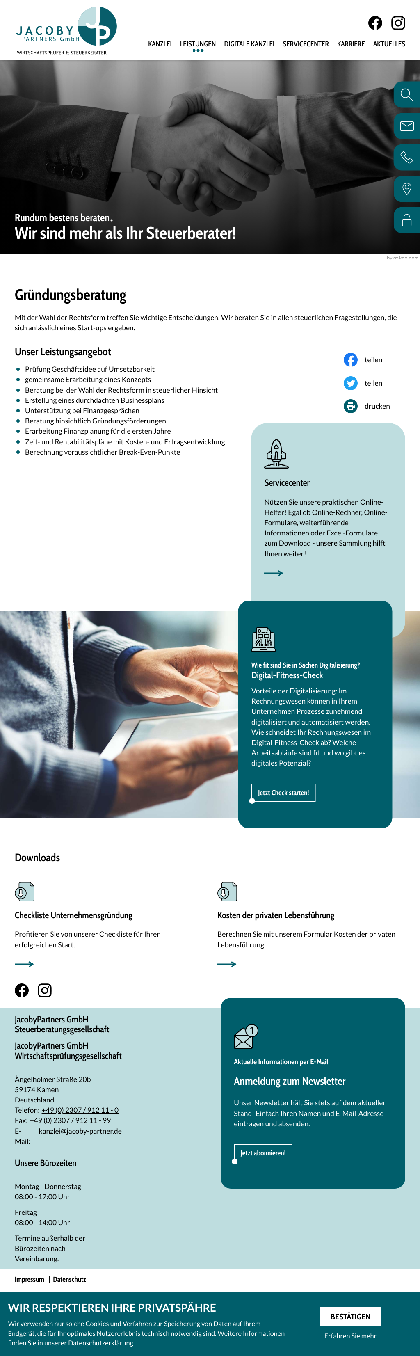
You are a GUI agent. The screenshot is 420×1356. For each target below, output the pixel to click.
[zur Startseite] (68, 31)
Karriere (351, 44)
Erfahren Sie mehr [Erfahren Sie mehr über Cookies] (350, 1336)
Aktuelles (389, 44)
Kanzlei (160, 44)
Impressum (29, 1281)
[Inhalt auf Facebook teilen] (374, 361)
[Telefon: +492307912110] (80, 1112)
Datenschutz (69, 1281)
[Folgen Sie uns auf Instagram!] (398, 23)
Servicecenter (306, 44)
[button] (283, 794)
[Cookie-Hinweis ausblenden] (350, 1316)
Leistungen (198, 44)
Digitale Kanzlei (249, 44)
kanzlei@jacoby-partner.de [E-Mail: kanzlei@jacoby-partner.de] (80, 1132)
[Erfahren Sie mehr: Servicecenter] (328, 511)
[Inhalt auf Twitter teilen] (374, 384)
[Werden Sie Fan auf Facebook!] (375, 23)
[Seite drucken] (374, 408)
